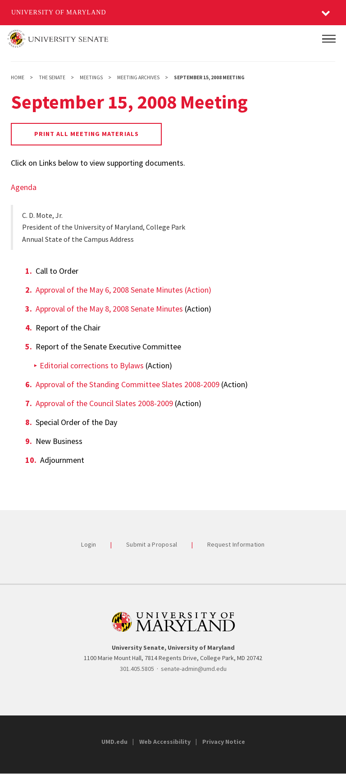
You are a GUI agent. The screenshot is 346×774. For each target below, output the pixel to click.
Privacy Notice (223, 742)
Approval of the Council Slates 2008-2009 (104, 403)
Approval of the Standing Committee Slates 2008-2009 (127, 384)
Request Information (236, 544)
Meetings (91, 77)
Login (88, 544)
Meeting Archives (138, 77)
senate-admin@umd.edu (194, 669)
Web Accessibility (165, 742)
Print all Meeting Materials (86, 134)
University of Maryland (58, 12)
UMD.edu (114, 742)
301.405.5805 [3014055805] (137, 669)
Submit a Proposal (151, 544)
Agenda (23, 187)
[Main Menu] (329, 39)
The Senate (52, 77)
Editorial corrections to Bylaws (92, 365)
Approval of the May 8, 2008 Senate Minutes (109, 308)
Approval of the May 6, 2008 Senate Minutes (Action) (123, 290)
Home (17, 77)
